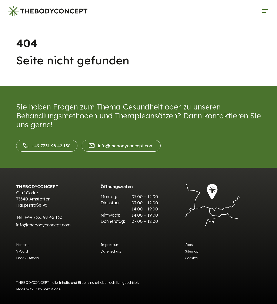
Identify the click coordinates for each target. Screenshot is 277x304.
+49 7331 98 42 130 (46, 145)
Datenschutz (111, 251)
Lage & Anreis (27, 258)
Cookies (191, 258)
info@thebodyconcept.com (121, 145)
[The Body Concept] (47, 11)
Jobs (189, 245)
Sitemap (191, 251)
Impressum (110, 245)
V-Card (22, 251)
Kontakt (22, 245)
